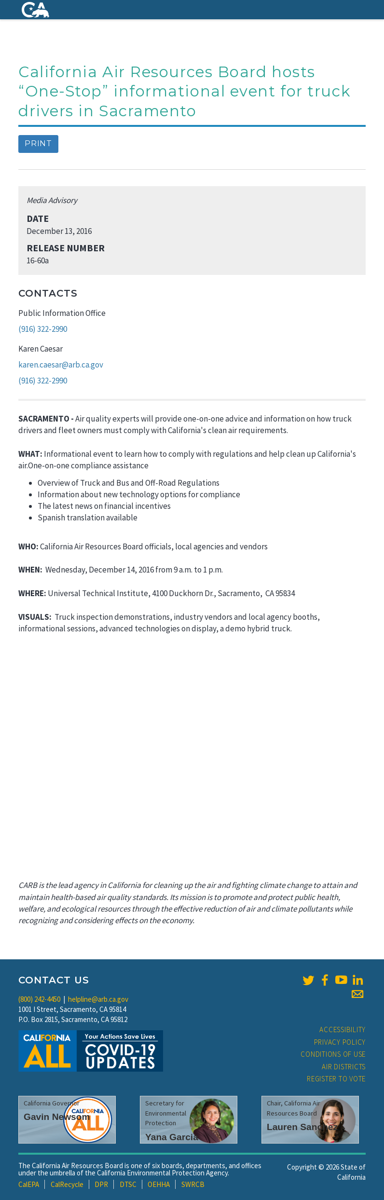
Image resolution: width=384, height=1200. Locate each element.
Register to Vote (336, 1078)
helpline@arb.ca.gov (98, 999)
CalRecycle (67, 1184)
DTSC (128, 1184)
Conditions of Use (333, 1054)
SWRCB (193, 1184)
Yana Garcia (171, 1137)
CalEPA (28, 1184)
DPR (101, 1184)
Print (38, 143)
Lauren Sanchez (302, 1127)
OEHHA (159, 1184)
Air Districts (344, 1066)
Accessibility (342, 1029)
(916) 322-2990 (42, 329)
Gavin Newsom (57, 1117)
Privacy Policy (340, 1042)
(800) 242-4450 (39, 999)
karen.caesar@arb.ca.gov (60, 364)
